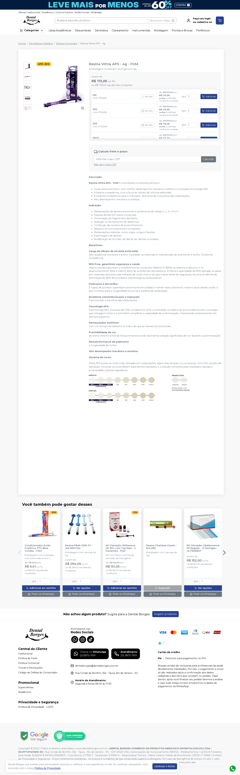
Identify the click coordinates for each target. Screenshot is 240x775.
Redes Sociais (82, 12)
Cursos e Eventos (64, 12)
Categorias (31, 30)
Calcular (208, 159)
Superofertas (25, 687)
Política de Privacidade (47, 768)
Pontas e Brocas (182, 30)
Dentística (101, 30)
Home (22, 43)
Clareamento (120, 30)
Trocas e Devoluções (30, 667)
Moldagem (161, 30)
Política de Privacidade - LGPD (35, 707)
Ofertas (22, 12)
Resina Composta (66, 43)
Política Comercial (28, 663)
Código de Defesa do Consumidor (37, 672)
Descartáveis (83, 30)
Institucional (34, 12)
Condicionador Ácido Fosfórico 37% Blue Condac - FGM (37, 548)
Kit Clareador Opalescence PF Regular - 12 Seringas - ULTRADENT (203, 548)
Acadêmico (48, 12)
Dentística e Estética (41, 43)
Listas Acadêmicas (60, 30)
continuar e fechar (165, 766)
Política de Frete (27, 658)
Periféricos (203, 30)
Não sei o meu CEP (105, 164)
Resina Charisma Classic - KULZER (161, 547)
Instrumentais (141, 30)
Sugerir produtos (165, 614)
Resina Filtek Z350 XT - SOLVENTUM (79, 547)
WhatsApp (96, 12)
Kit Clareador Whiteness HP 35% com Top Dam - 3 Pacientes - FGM (121, 548)
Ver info (147, 96)
